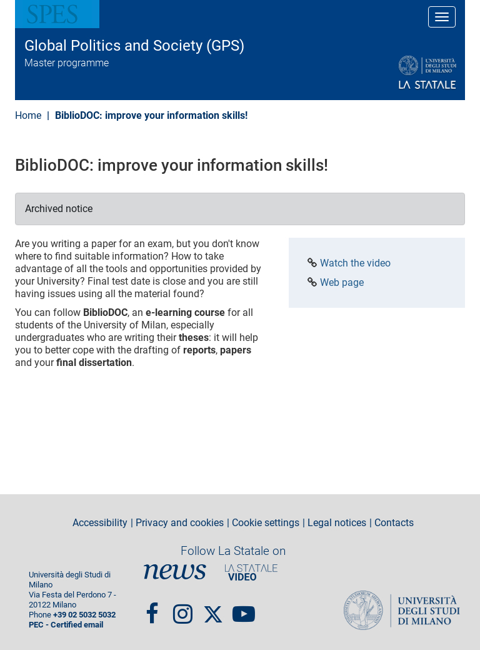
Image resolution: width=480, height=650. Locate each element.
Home (28, 115)
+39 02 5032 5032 (84, 614)
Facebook (152, 608)
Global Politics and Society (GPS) (134, 46)
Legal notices (337, 523)
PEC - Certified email (66, 624)
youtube (243, 608)
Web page (342, 282)
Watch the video (355, 263)
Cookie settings (265, 523)
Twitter (213, 608)
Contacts (394, 523)
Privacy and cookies (180, 523)
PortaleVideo (251, 572)
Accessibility (100, 523)
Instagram (182, 608)
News (175, 572)
